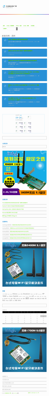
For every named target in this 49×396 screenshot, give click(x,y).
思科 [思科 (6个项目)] (24, 298)
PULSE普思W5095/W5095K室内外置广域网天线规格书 (14, 202)
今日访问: (4, 379)
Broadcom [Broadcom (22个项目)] (26, 294)
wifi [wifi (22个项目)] (32, 296)
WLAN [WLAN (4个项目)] (38, 296)
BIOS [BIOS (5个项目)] (22, 294)
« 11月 (3, 323)
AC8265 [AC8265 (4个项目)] (5, 294)
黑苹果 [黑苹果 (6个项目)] (19, 300)
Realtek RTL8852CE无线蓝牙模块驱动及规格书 (13, 206)
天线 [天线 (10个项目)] (14, 298)
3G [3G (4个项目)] (3, 294)
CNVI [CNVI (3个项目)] (34, 294)
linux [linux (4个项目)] (8, 296)
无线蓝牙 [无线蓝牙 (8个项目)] (32, 298)
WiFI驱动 (32, 25)
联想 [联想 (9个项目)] (43, 298)
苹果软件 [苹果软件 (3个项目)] (7, 300)
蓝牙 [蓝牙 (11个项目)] (10, 300)
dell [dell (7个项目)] (36, 294)
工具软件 (5, 28)
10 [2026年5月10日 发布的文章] (43, 316)
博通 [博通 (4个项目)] (11, 298)
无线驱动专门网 (8, 393)
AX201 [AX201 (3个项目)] (19, 294)
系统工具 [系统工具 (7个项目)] (39, 298)
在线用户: (4, 376)
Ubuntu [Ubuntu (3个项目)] (27, 296)
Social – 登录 (26, 25)
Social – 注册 (18, 25)
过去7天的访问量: (6, 383)
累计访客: (4, 389)
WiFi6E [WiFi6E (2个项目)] (35, 296)
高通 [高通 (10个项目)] (16, 300)
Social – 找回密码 (10, 25)
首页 (4, 25)
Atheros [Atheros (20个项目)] (14, 294)
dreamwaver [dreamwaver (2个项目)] (40, 294)
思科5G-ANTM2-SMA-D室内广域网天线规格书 (20, 50)
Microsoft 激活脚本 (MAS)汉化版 (9, 212)
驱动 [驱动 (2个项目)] (13, 300)
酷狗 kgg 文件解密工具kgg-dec (9, 216)
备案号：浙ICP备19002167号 (33, 392)
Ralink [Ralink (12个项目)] (11, 296)
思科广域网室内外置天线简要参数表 (18, 39)
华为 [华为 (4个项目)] (9, 298)
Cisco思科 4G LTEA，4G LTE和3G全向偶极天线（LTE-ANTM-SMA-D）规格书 (22, 99)
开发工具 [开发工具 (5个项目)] (18, 298)
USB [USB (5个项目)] (30, 296)
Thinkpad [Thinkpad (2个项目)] (23, 296)
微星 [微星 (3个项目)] (21, 298)
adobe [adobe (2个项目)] (9, 294)
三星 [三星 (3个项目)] (40, 296)
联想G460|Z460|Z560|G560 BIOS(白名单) (22, 225)
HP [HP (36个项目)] (43, 294)
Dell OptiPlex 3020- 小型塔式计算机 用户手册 (13, 209)
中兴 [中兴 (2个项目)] (42, 296)
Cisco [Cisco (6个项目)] (31, 294)
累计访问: (4, 386)
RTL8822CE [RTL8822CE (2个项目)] (20, 296)
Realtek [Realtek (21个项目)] (15, 296)
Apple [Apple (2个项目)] (11, 294)
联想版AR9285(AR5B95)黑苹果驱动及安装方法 (21, 234)
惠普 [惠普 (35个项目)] (27, 298)
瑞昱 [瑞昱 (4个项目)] (36, 298)
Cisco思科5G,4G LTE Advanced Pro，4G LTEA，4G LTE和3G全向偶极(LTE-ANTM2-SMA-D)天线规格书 (23, 72)
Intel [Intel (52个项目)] (4, 296)
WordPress (15, 393)
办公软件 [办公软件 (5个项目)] (6, 298)
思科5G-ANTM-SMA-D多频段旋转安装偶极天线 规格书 (22, 60)
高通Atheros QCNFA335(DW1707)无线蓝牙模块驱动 (22, 228)
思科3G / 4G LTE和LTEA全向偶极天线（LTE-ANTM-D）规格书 (23, 85)
